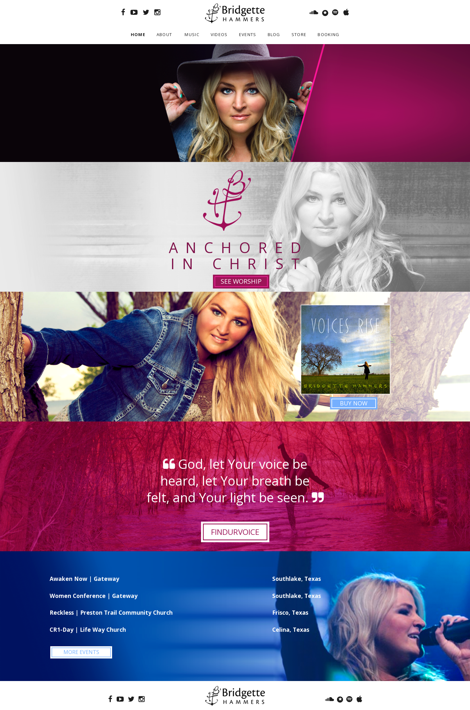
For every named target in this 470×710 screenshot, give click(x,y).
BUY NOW (354, 403)
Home (138, 34)
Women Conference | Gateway (94, 596)
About (164, 34)
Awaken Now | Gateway (84, 578)
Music (192, 34)
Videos (219, 34)
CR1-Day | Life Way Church (88, 629)
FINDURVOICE (235, 531)
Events (247, 34)
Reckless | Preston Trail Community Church (111, 612)
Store (299, 34)
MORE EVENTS (81, 652)
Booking (328, 34)
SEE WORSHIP (241, 281)
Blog (274, 34)
